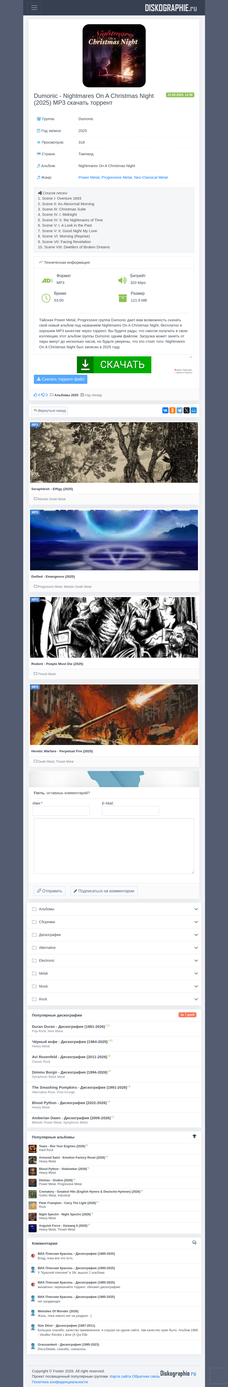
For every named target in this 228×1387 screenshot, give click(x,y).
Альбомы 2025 (67, 395)
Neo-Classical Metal (151, 177)
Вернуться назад (50, 411)
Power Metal (89, 177)
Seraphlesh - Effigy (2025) (52, 489)
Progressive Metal (117, 177)
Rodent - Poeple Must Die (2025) (57, 664)
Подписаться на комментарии (104, 891)
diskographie (171, 7)
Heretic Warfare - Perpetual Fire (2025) (62, 751)
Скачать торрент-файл (60, 379)
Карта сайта (120, 1376)
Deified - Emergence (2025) (53, 576)
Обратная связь (146, 1376)
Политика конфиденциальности (60, 1382)
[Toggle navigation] (34, 8)
